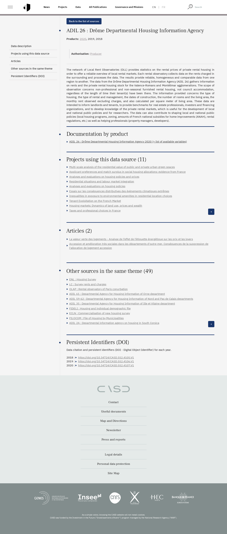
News (47, 7)
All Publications (98, 7)
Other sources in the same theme (31, 68)
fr (163, 7)
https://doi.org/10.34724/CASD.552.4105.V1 (106, 357)
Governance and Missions (129, 7)
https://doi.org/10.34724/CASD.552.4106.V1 (106, 361)
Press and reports (113, 440)
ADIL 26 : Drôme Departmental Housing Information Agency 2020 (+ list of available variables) (128, 141)
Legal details (113, 455)
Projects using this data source (30, 53)
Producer (96, 53)
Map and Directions (113, 421)
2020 (83, 39)
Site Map (113, 473)
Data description (21, 46)
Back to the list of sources (84, 21)
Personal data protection (113, 464)
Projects (62, 7)
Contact (113, 402)
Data (78, 7)
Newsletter (113, 430)
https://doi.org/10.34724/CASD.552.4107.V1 (106, 365)
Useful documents (113, 412)
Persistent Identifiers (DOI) (28, 76)
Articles (16, 61)
